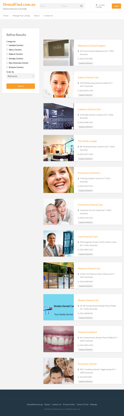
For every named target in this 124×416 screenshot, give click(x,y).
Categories (11, 41)
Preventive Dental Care (90, 204)
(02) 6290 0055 (86, 281)
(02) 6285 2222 (86, 249)
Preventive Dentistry (89, 172)
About (36, 15)
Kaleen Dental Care (88, 77)
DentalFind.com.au (19, 4)
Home (5, 15)
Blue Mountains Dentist (17, 63)
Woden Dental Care (88, 300)
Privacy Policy (69, 404)
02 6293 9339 (86, 377)
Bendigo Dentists (14, 58)
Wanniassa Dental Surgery (92, 45)
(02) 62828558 (86, 313)
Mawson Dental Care (89, 268)
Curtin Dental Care (88, 236)
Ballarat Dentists (14, 54)
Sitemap (93, 404)
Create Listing (100, 6)
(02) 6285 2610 (86, 345)
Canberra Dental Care (89, 109)
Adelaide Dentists (14, 45)
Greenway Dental (87, 363)
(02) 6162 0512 (86, 186)
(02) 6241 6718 (86, 90)
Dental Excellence (87, 332)
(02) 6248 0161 (86, 122)
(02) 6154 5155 (86, 218)
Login (116, 6)
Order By (20, 75)
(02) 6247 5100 (86, 154)
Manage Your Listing (21, 15)
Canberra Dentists (85, 63)
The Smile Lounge (87, 141)
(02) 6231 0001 (86, 58)
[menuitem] (103, 6)
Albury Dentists (14, 50)
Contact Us (48, 15)
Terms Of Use (82, 404)
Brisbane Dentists (15, 67)
